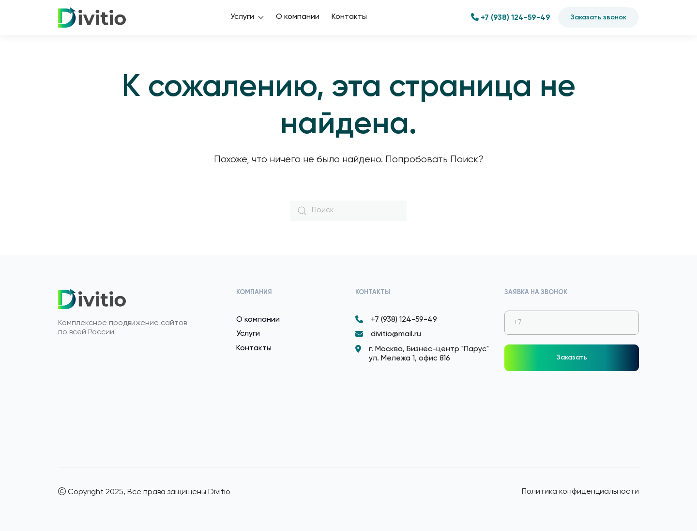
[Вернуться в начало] (92, 17)
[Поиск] (348, 211)
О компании (297, 17)
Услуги (248, 334)
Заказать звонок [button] (598, 17)
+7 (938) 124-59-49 (510, 18)
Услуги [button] (247, 17)
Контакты (349, 17)
